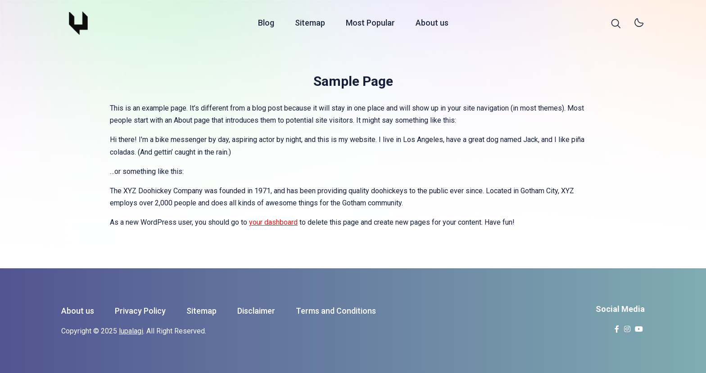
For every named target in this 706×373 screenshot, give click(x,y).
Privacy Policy (140, 310)
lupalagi (131, 331)
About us (432, 24)
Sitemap (310, 24)
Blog (266, 24)
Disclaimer (256, 310)
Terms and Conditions (336, 310)
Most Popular (370, 24)
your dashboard (273, 222)
